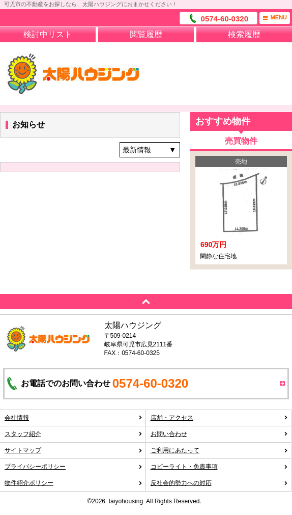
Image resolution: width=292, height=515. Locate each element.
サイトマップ (73, 450)
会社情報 (73, 417)
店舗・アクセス (219, 417)
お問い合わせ (219, 434)
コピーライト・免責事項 (219, 466)
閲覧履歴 (146, 34)
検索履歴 (244, 34)
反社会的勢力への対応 (219, 482)
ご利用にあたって (219, 450)
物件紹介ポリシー (73, 482)
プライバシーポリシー (73, 466)
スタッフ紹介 (73, 434)
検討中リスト (47, 34)
